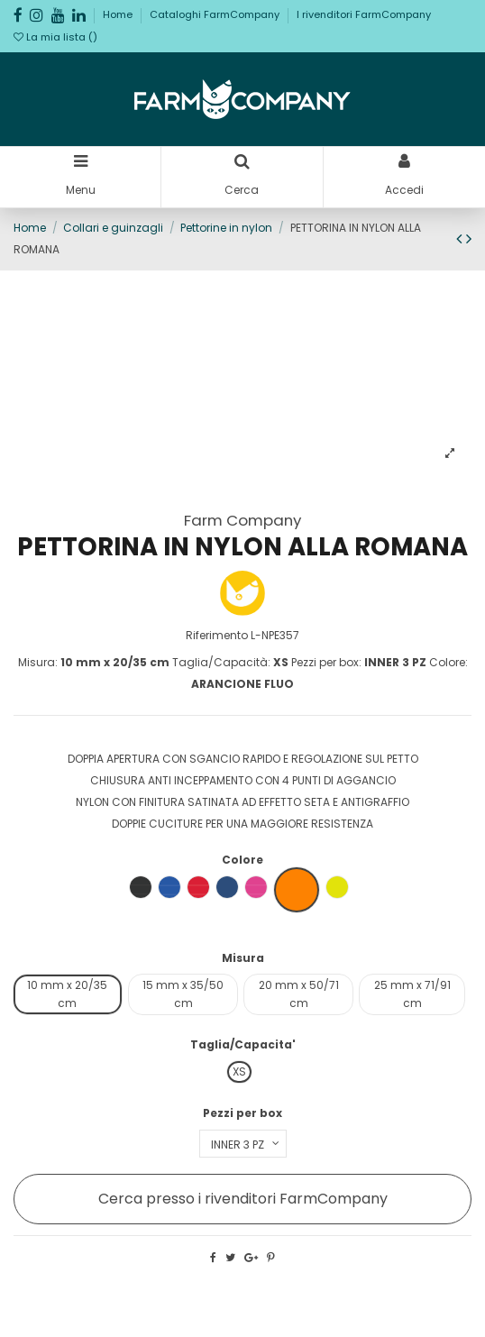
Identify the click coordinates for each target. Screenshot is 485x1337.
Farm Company (242, 520)
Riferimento (217, 635)
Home (119, 14)
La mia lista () (55, 37)
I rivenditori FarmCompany (364, 14)
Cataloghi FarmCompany (216, 14)
